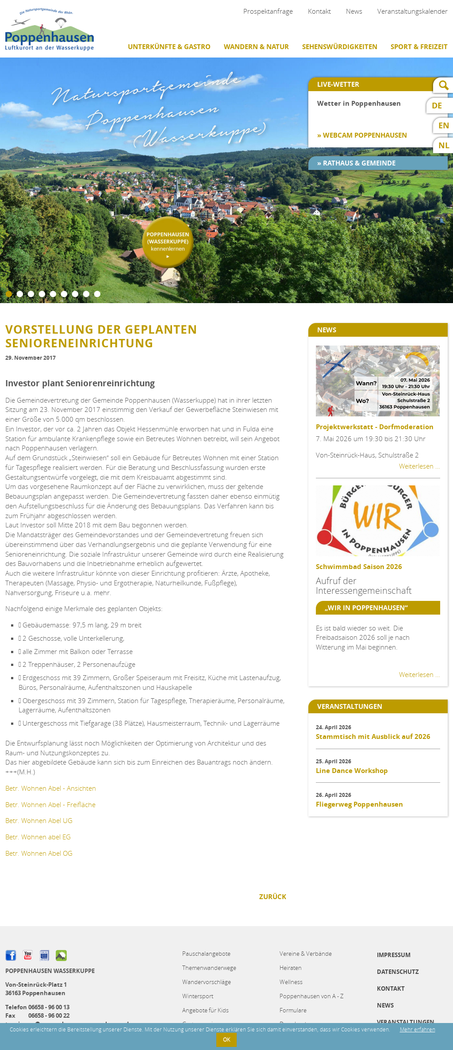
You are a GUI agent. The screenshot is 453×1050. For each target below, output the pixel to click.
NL (443, 145)
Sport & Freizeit (419, 46)
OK (226, 1039)
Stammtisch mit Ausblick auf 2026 (373, 736)
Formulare (293, 1010)
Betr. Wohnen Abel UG (39, 820)
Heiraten (291, 968)
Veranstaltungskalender (412, 11)
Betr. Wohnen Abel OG (39, 853)
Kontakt (319, 11)
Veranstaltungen (405, 1022)
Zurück (272, 896)
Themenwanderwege (209, 968)
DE (437, 105)
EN (443, 125)
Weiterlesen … (419, 466)
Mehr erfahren (417, 1029)
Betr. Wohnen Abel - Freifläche (50, 804)
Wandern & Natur (256, 46)
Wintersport (197, 996)
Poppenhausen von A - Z (311, 996)
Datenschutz (398, 972)
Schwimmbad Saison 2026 (359, 566)
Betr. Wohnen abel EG (38, 836)
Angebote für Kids (205, 1010)
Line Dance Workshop (352, 770)
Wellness (291, 982)
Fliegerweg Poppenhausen (359, 804)
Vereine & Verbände (306, 954)
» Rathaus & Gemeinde (356, 163)
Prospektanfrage (268, 11)
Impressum (394, 955)
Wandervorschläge (206, 982)
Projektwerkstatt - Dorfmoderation (375, 426)
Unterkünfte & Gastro (169, 46)
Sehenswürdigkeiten (339, 46)
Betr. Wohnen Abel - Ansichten (50, 788)
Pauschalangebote (206, 954)
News (354, 11)
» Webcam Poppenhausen (362, 135)
